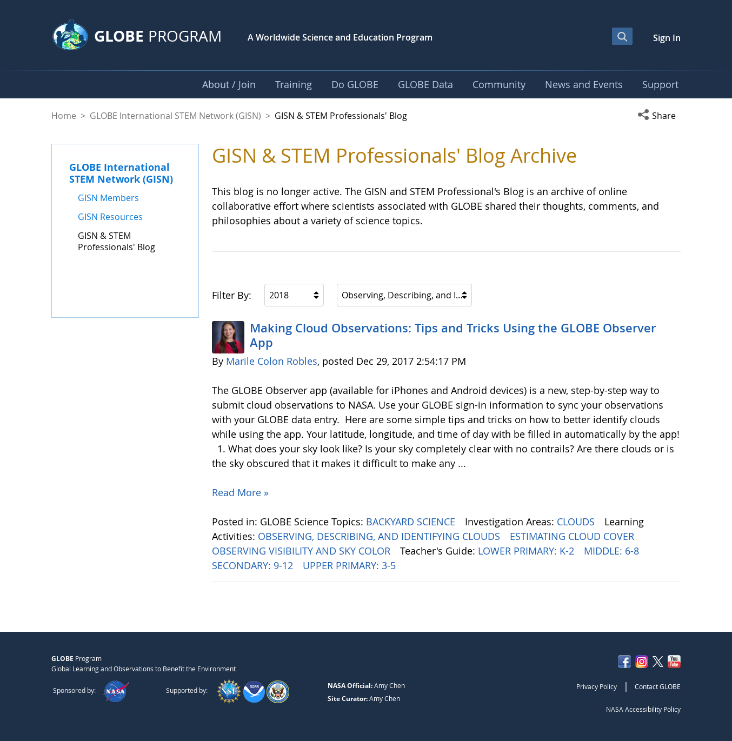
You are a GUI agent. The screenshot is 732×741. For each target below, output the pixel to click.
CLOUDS (577, 521)
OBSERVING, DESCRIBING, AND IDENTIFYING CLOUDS (380, 536)
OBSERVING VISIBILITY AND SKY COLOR (302, 550)
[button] (659, 115)
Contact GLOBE (658, 686)
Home (63, 116)
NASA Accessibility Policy (643, 709)
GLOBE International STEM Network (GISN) (175, 116)
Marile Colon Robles (271, 361)
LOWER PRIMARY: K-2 (527, 550)
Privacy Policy (596, 686)
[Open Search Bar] (622, 36)
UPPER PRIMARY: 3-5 (350, 565)
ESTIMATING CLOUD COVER (573, 536)
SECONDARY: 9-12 (254, 565)
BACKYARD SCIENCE (412, 521)
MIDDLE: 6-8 (613, 550)
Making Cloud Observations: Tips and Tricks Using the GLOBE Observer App (453, 335)
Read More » (240, 492)
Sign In (667, 38)
